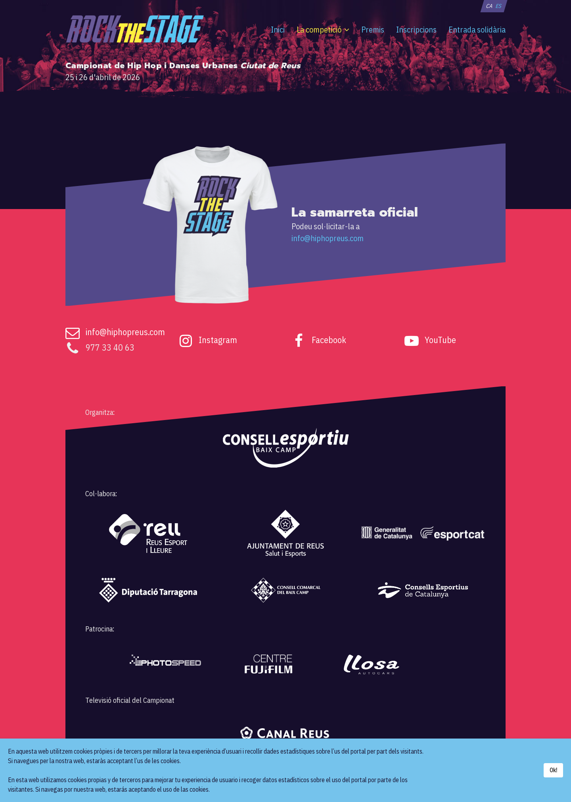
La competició (319, 29)
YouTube (440, 339)
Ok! (553, 770)
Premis (372, 29)
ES (498, 6)
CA (489, 6)
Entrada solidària (477, 29)
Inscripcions (416, 29)
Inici (278, 29)
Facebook (329, 339)
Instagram (218, 339)
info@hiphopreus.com (327, 238)
